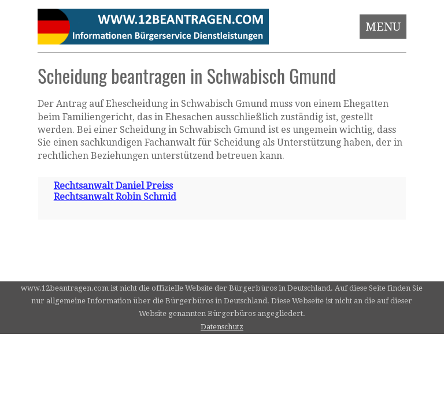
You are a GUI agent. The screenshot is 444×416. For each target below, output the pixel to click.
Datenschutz (222, 326)
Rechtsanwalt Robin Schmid (115, 196)
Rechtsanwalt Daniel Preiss (113, 185)
